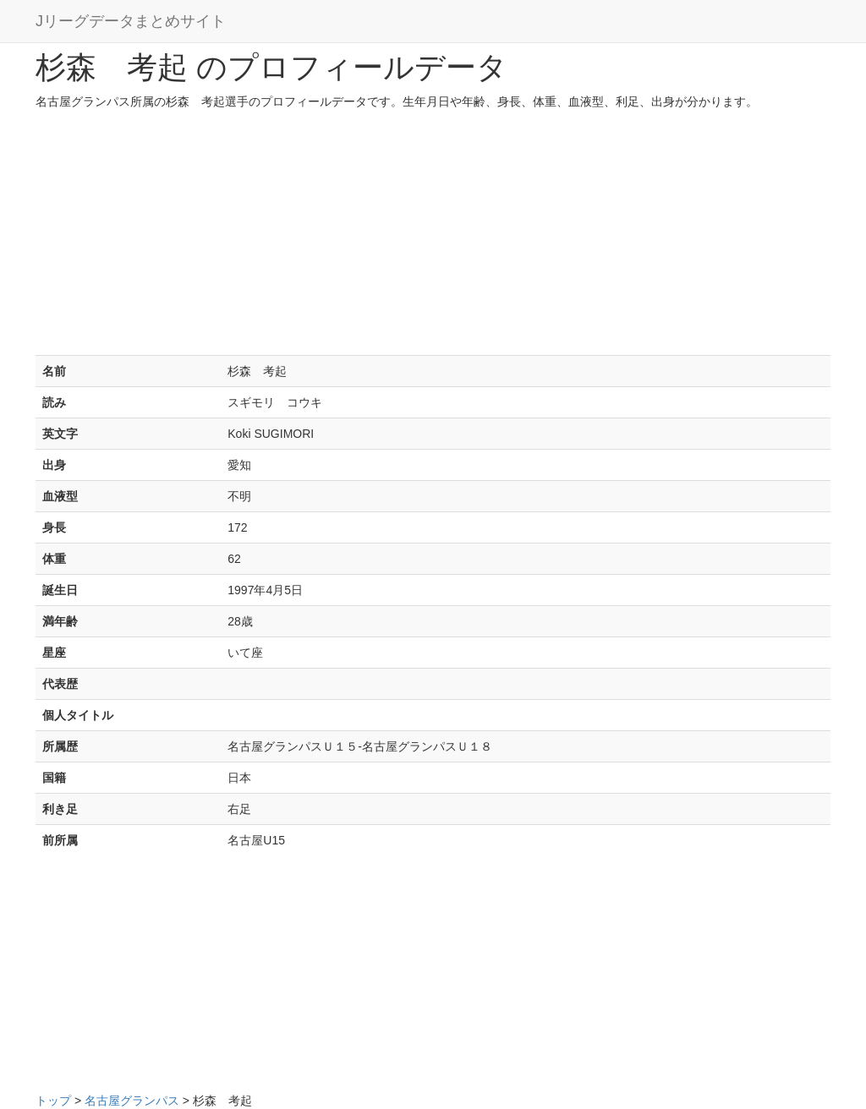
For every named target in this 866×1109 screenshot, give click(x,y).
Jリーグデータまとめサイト (131, 21)
